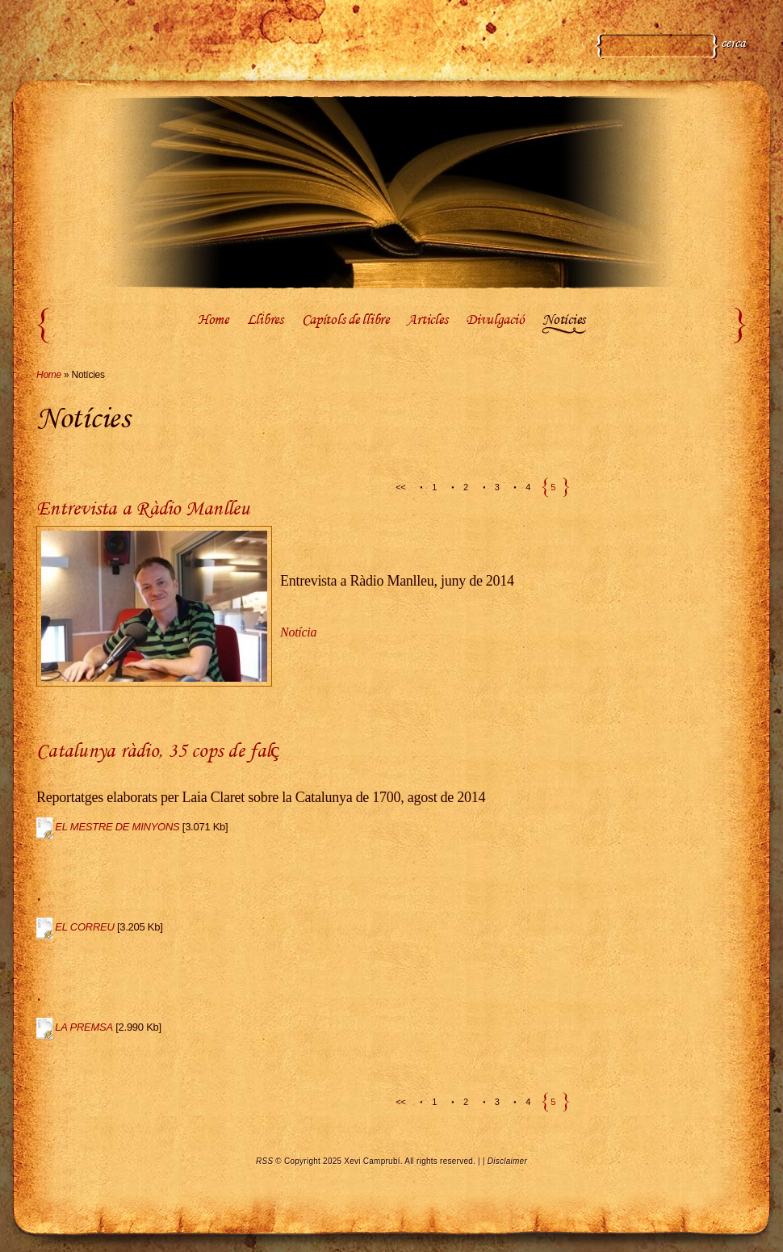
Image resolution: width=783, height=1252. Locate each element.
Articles (427, 320)
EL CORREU (84, 927)
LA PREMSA (84, 1027)
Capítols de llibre (345, 320)
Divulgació (495, 320)
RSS (264, 1161)
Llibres (265, 320)
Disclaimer (507, 1161)
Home (213, 320)
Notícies (563, 320)
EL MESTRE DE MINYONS (117, 827)
